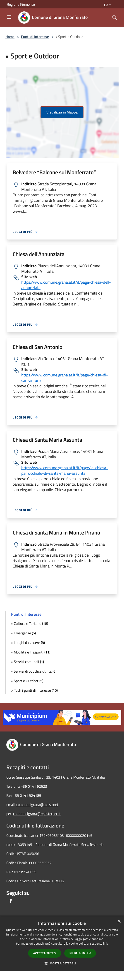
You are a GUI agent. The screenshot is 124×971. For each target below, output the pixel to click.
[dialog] (62, 944)
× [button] (119, 921)
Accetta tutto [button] (44, 953)
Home (9, 36)
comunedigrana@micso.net (37, 804)
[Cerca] (114, 17)
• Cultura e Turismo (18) (29, 623)
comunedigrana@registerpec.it (37, 813)
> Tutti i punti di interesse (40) (34, 690)
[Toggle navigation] (9, 17)
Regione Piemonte (21, 4)
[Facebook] (10, 900)
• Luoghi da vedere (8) (28, 642)
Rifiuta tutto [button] (80, 953)
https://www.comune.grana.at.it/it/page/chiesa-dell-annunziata (66, 285)
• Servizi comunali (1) (27, 661)
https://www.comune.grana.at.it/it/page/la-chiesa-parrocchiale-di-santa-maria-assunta (64, 470)
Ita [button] (108, 4)
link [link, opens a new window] (105, 944)
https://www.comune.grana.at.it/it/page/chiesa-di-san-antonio (64, 377)
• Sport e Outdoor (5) (27, 680)
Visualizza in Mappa (62, 112)
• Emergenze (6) (23, 633)
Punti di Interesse (35, 36)
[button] (62, 963)
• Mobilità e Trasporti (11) (30, 652)
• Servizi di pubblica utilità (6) (33, 671)
